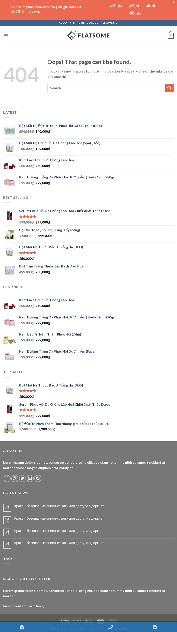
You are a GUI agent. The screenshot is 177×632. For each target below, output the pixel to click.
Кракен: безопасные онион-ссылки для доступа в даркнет (59, 491)
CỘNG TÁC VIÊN (116, 613)
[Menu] (5, 20)
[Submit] (169, 73)
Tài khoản (95, 613)
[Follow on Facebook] (7, 463)
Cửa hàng (76, 613)
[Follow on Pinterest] (37, 463)
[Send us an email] (30, 463)
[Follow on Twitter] (22, 463)
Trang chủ (57, 613)
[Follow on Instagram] (14, 463)
